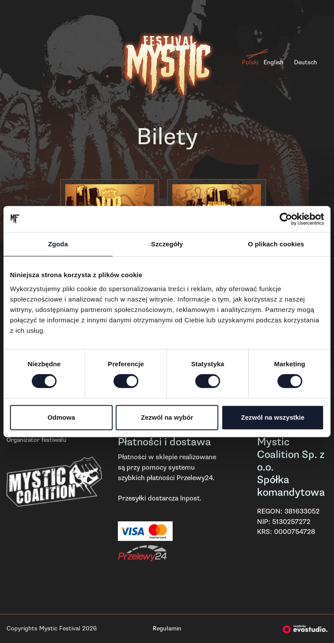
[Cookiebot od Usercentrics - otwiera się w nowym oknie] (286, 218)
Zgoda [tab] (58, 244)
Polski (250, 62)
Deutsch (305, 62)
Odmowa (61, 417)
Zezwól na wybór (167, 417)
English (274, 62)
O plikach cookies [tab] (276, 244)
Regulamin (167, 628)
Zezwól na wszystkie (272, 417)
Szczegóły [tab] (167, 244)
